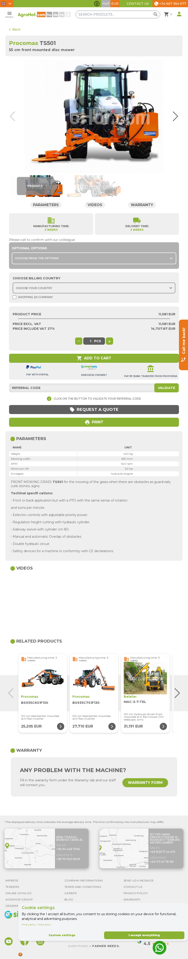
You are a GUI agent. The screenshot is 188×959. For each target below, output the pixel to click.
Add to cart (94, 358)
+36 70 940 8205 (68, 859)
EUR (115, 4)
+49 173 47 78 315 (162, 861)
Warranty (142, 205)
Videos (95, 205)
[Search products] (118, 14)
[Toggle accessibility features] (97, 3)
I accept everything (144, 935)
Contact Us (138, 3)
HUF (105, 4)
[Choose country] (94, 288)
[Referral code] (94, 387)
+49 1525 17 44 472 (162, 851)
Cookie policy (44, 924)
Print (94, 422)
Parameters (46, 205)
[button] (174, 116)
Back (14, 29)
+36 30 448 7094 (68, 849)
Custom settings (62, 935)
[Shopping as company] (14, 297)
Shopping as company (33, 297)
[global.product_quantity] (90, 341)
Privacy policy (29, 924)
